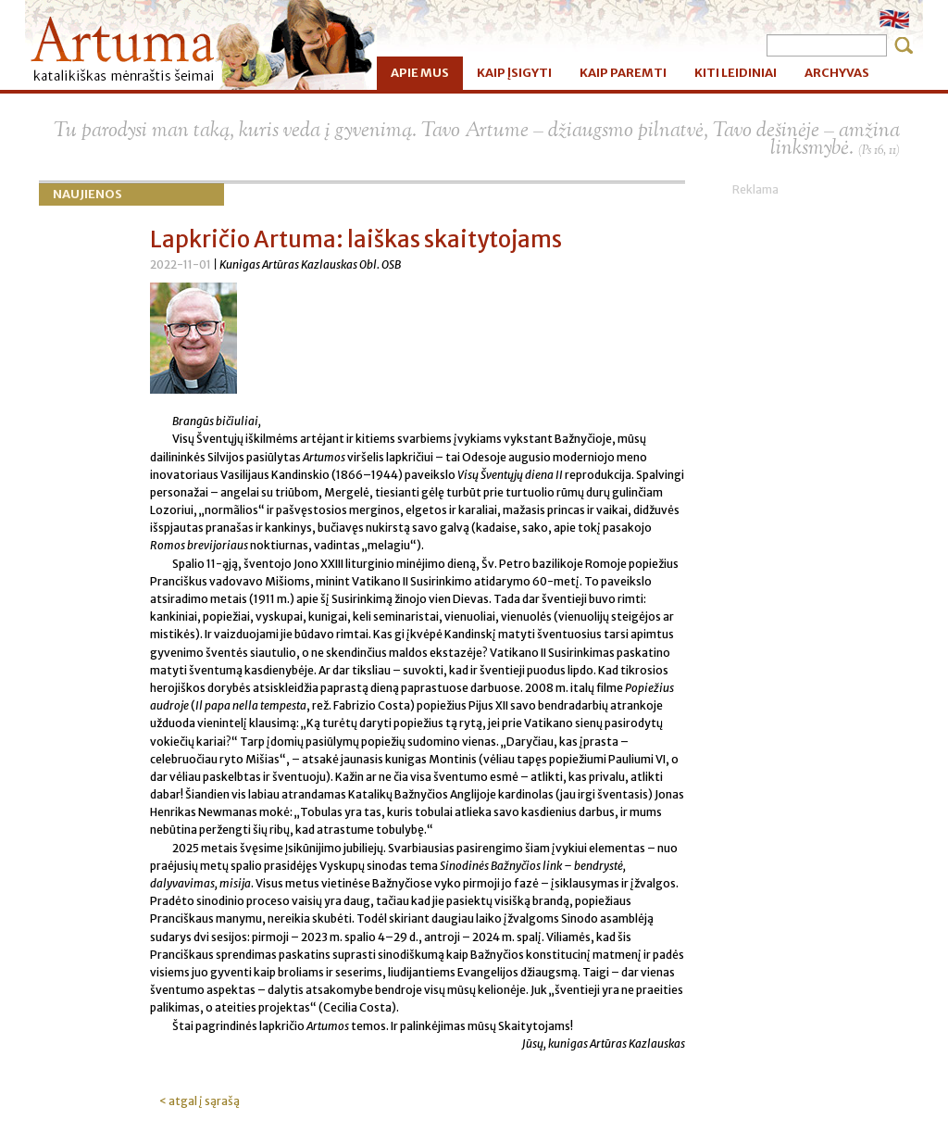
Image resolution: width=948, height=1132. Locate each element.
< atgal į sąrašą (199, 1101)
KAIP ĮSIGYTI (514, 73)
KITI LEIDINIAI (735, 73)
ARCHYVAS (837, 73)
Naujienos (87, 194)
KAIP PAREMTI (623, 73)
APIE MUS (420, 73)
